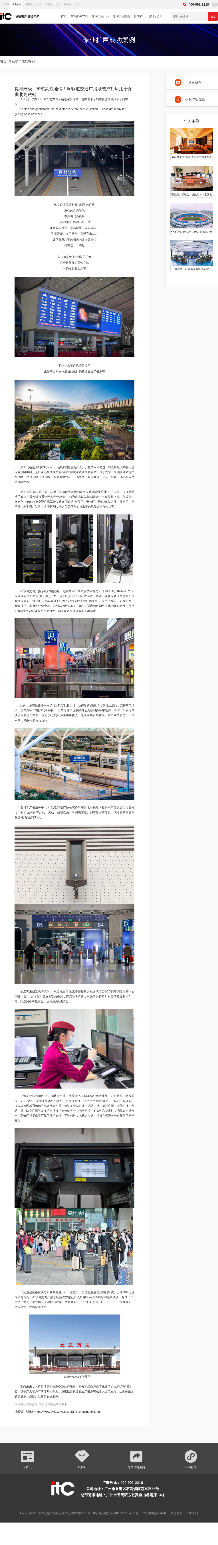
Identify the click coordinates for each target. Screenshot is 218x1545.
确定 (213, 16)
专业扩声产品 (100, 16)
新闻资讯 (140, 16)
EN (215, 4)
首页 (64, 16)
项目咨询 (194, 82)
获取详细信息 (195, 99)
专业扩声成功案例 (22, 61)
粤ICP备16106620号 (84, 1513)
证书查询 (192, 1513)
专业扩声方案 (79, 16)
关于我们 (155, 16)
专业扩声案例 (121, 16)
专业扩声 (16, 4)
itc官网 (5, 4)
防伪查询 (176, 1513)
